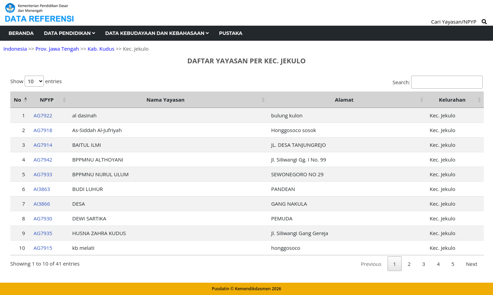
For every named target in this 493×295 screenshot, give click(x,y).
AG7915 (43, 247)
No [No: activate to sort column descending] (17, 99)
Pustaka (230, 33)
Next (471, 263)
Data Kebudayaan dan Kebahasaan (156, 33)
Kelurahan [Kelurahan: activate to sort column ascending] (452, 99)
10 (22, 247)
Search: (438, 82)
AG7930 (43, 218)
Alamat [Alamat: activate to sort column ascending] (344, 99)
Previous (371, 263)
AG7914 (43, 144)
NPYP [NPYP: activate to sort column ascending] (46, 99)
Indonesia (15, 48)
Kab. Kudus (101, 48)
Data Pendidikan (69, 33)
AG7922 (43, 115)
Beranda (21, 33)
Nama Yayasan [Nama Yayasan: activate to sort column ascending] (166, 99)
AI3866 (42, 203)
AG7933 (43, 174)
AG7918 (43, 130)
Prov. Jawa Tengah (57, 48)
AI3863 (42, 188)
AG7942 (43, 159)
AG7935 (43, 233)
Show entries (36, 81)
